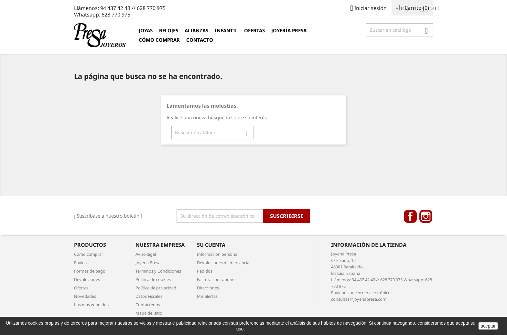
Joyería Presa (289, 30)
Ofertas (254, 30)
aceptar (488, 326)
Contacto (199, 40)
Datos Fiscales (148, 296)
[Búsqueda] (399, 30)
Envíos (80, 262)
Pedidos (204, 271)
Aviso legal (145, 254)
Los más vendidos (91, 305)
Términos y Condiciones (158, 271)
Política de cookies (153, 279)
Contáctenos (147, 305)
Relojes (168, 30)
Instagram (425, 216)
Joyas (146, 30)
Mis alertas (207, 296)
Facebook (410, 216)
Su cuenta (211, 244)
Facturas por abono (216, 279)
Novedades (85, 296)
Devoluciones (87, 279)
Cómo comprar (159, 40)
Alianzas (196, 30)
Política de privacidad (155, 288)
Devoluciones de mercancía (223, 262)
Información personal (217, 254)
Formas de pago (89, 271)
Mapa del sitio (148, 313)
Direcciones (208, 288)
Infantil (226, 30)
